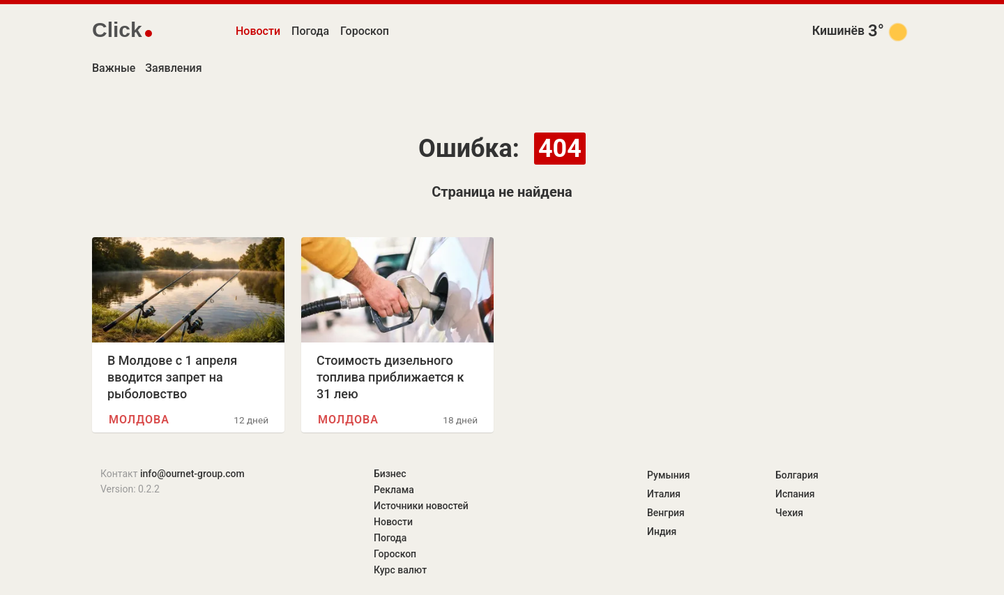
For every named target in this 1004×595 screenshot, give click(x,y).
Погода (310, 31)
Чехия (789, 512)
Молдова (139, 419)
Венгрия (666, 512)
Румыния (668, 475)
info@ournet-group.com (192, 473)
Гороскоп (364, 31)
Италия (663, 493)
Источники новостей (421, 505)
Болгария (797, 475)
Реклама (394, 489)
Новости (258, 31)
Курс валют (400, 569)
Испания (795, 493)
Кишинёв (838, 31)
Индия (661, 531)
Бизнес (390, 473)
